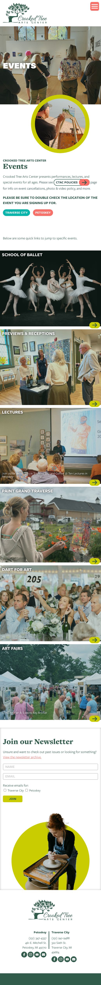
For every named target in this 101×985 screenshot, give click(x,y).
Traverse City (16, 213)
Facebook (24, 954)
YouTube (37, 954)
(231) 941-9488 (60, 938)
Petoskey (43, 213)
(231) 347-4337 (37, 938)
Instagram (31, 954)
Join (12, 799)
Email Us (43, 954)
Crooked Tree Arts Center (25, 13)
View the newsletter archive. (22, 757)
